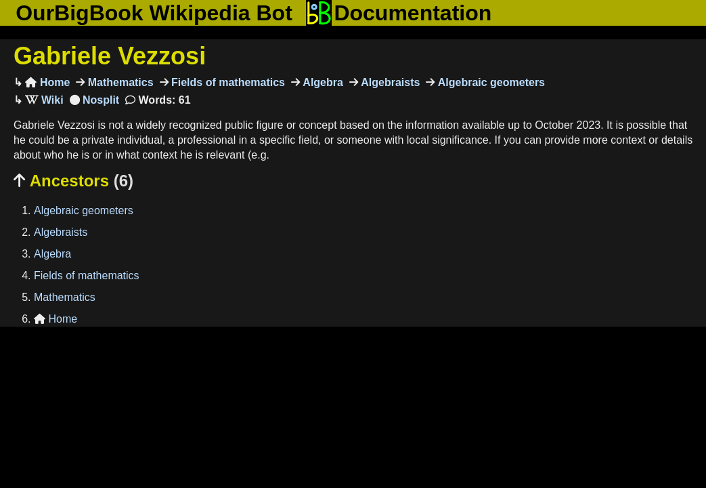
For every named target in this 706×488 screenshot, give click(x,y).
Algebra (321, 82)
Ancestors (73, 180)
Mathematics (119, 82)
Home (47, 82)
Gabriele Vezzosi (110, 56)
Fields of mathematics (227, 82)
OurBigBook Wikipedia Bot (154, 13)
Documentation (398, 13)
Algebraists (389, 82)
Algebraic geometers (490, 82)
